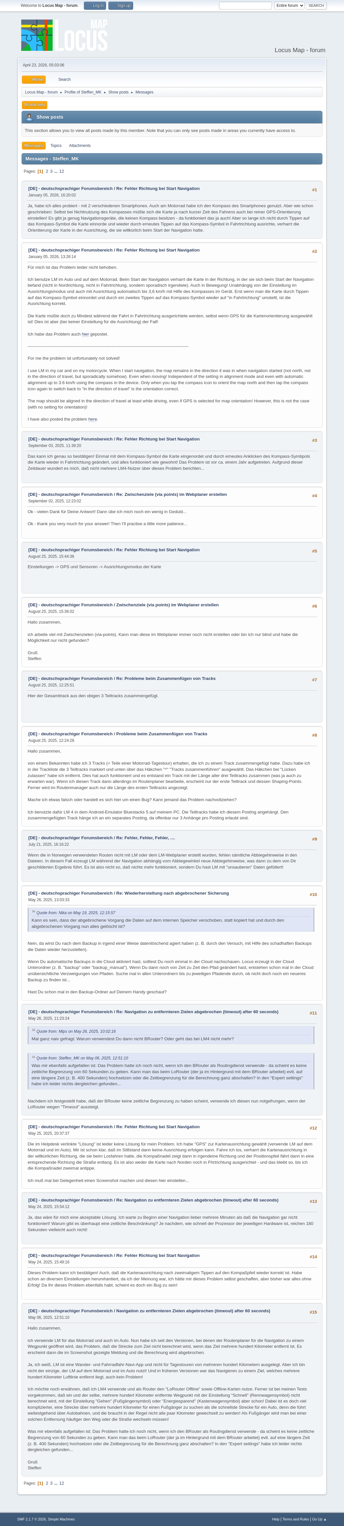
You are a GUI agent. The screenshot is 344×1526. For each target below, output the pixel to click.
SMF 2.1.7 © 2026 (31, 1519)
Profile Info (34, 105)
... (56, 171)
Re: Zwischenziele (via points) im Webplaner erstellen (171, 494)
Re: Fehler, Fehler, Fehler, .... (145, 837)
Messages (33, 145)
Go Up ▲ (319, 1519)
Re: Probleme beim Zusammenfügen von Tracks (165, 678)
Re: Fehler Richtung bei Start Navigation (158, 188)
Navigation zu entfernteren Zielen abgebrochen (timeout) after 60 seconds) (193, 1310)
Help (275, 1519)
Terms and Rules (296, 1519)
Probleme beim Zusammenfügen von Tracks (161, 733)
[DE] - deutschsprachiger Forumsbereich (70, 188)
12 (61, 171)
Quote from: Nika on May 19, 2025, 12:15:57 (76, 913)
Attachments (80, 145)
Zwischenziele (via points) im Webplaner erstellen (167, 604)
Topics (56, 145)
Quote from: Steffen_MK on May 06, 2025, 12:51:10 (82, 1058)
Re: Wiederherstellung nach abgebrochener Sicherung (172, 893)
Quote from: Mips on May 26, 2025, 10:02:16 (76, 1031)
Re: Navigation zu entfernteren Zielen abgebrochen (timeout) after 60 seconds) (197, 1011)
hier (85, 334)
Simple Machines (61, 1519)
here (92, 419)
